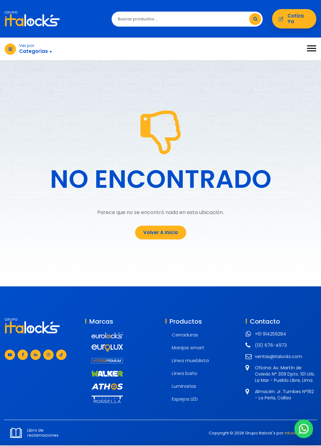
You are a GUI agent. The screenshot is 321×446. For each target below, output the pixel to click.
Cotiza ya (294, 19)
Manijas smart (188, 348)
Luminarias (184, 386)
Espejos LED (185, 399)
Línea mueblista (190, 361)
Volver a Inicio (160, 233)
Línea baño (184, 374)
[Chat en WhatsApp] (303, 428)
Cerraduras (185, 335)
